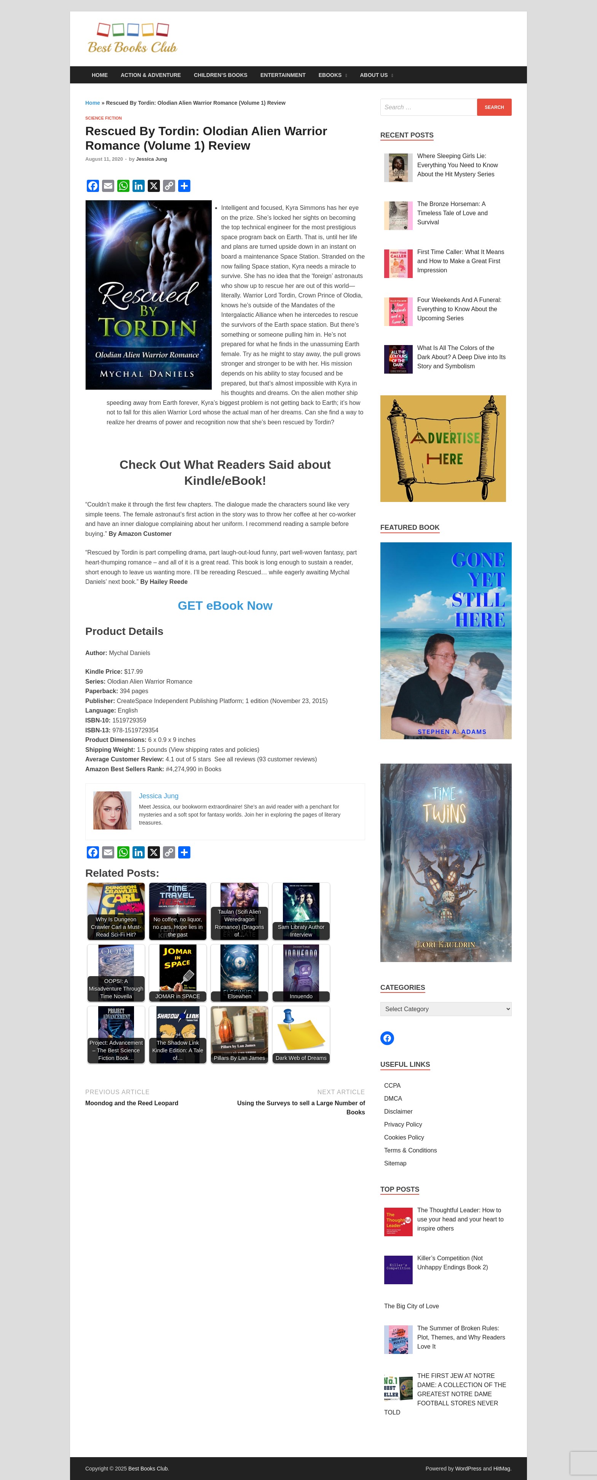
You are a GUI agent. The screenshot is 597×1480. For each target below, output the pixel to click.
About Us (374, 75)
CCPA (392, 1085)
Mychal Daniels (129, 653)
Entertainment (283, 75)
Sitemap (395, 1163)
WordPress (468, 1469)
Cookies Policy (404, 1137)
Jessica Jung (151, 159)
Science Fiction (103, 118)
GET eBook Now (225, 605)
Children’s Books (220, 75)
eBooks (330, 75)
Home (100, 75)
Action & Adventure (151, 75)
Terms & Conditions (410, 1150)
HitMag (501, 1469)
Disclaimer (398, 1111)
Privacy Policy (403, 1124)
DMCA (393, 1098)
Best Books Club (148, 1469)
